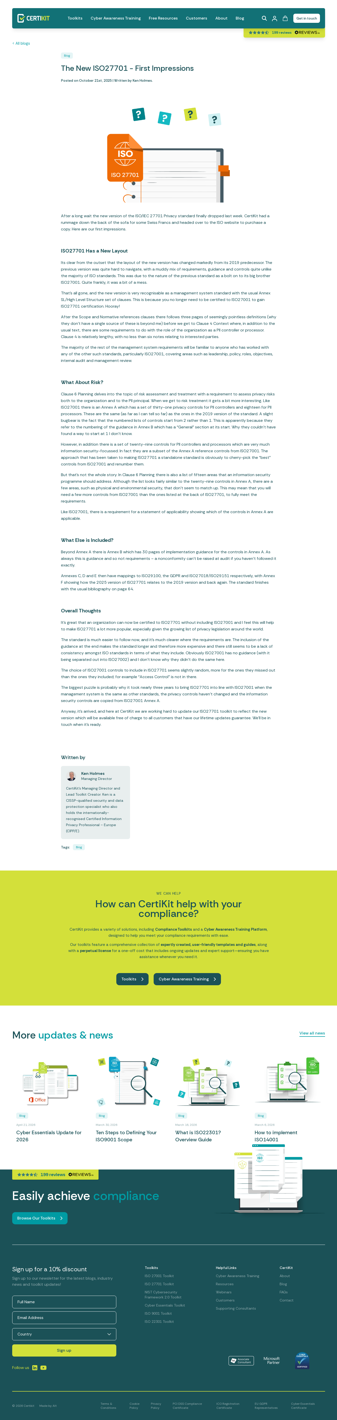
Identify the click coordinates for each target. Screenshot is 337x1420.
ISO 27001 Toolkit (159, 1276)
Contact (287, 1300)
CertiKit (286, 1267)
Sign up (64, 1350)
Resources (225, 1284)
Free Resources (163, 18)
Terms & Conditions (108, 1406)
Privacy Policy (156, 1406)
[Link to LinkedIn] (34, 1367)
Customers (196, 18)
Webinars (224, 1292)
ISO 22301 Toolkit (159, 1321)
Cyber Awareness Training (116, 18)
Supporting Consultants (236, 1308)
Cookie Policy (134, 1406)
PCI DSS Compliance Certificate (187, 1406)
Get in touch (306, 18)
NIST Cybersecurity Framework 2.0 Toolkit (163, 1294)
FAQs (284, 1292)
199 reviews (282, 32)
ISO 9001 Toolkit (158, 1313)
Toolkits (75, 18)
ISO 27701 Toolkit (159, 1284)
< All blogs (21, 43)
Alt (55, 1406)
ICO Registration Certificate (227, 1406)
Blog (240, 18)
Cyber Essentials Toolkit (165, 1305)
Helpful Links (226, 1267)
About (221, 18)
